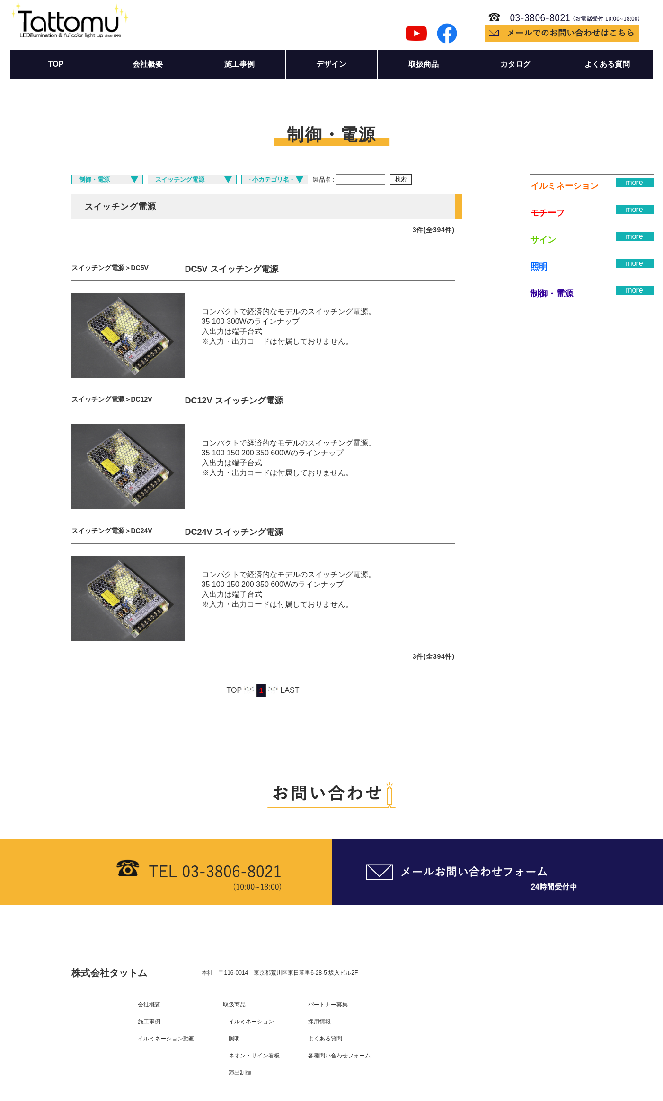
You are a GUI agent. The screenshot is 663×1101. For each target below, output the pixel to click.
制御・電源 (551, 293)
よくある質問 (607, 64)
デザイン (331, 64)
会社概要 (148, 64)
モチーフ (547, 213)
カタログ (515, 64)
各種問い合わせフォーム (339, 1055)
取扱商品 (423, 64)
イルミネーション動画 (166, 1038)
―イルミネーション (248, 1021)
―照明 (231, 1038)
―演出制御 (237, 1072)
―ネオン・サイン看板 (251, 1055)
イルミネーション (564, 186)
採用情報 (319, 1021)
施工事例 (239, 64)
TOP (56, 64)
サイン (543, 240)
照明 (539, 266)
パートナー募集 (328, 1004)
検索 (401, 179)
